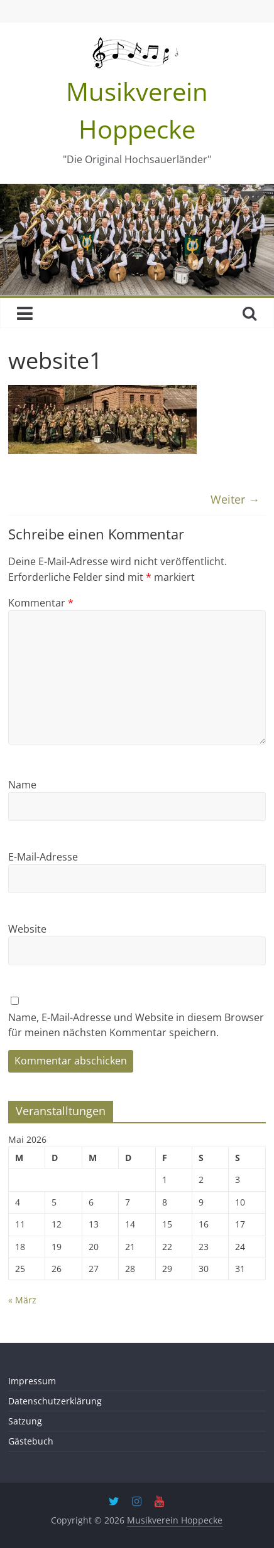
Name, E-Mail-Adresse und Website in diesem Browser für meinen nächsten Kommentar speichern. (136, 1024)
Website (27, 929)
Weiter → (235, 499)
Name (22, 785)
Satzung (25, 1421)
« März (22, 1300)
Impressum (32, 1381)
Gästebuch (30, 1441)
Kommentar (41, 603)
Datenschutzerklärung (55, 1401)
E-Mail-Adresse (43, 857)
